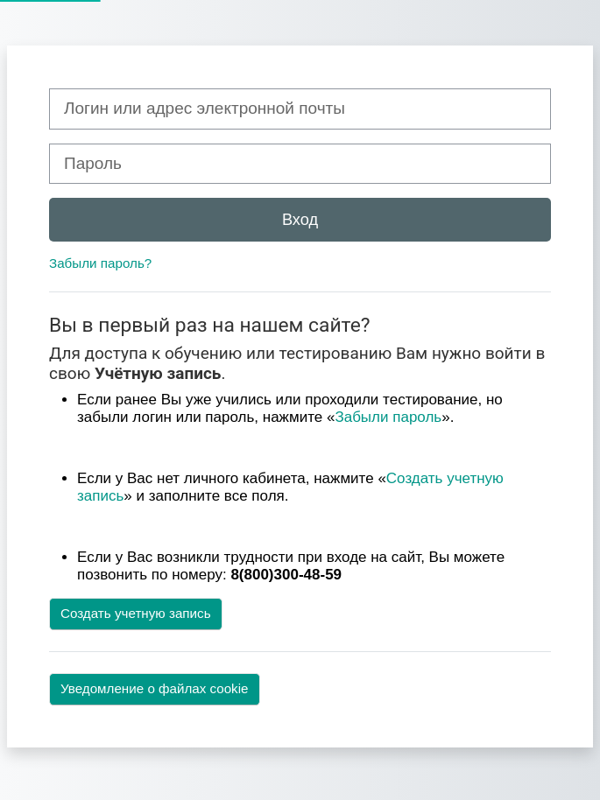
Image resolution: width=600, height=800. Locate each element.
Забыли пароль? (100, 263)
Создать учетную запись (135, 613)
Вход (300, 219)
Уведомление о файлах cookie (154, 688)
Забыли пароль (388, 417)
